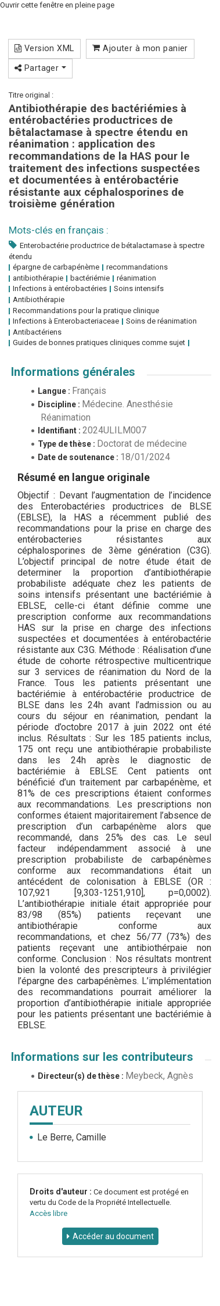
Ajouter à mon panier (140, 48)
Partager (40, 68)
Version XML (44, 48)
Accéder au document (113, 1236)
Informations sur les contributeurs (102, 1057)
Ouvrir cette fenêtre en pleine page (57, 5)
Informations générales (73, 372)
